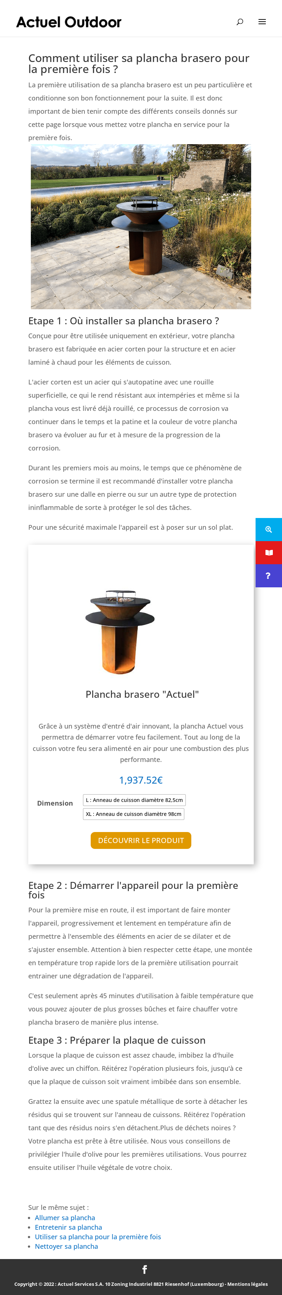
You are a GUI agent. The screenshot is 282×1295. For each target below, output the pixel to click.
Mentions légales (247, 1284)
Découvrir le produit (141, 840)
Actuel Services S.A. (81, 1284)
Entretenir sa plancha (68, 1227)
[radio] (134, 800)
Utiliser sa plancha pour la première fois (99, 1236)
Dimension (55, 803)
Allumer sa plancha (65, 1217)
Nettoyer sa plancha (66, 1246)
